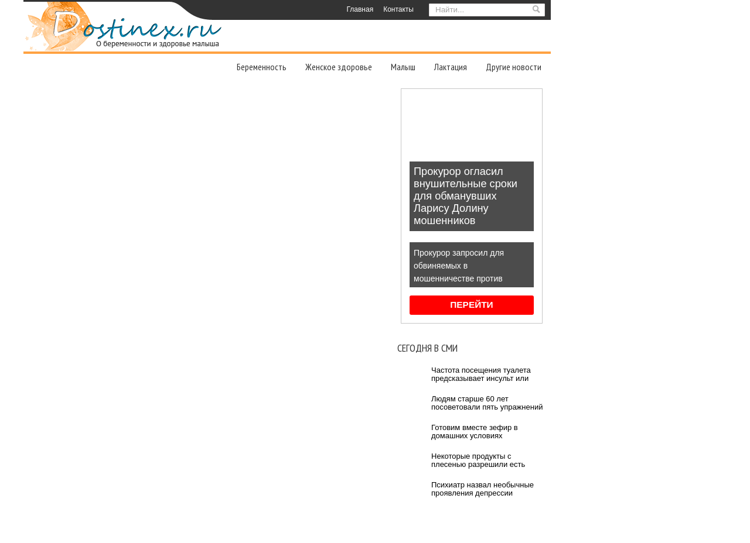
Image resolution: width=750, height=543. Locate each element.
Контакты (398, 9)
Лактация (450, 67)
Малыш (403, 67)
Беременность (262, 67)
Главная (359, 9)
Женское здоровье (338, 67)
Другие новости (513, 67)
